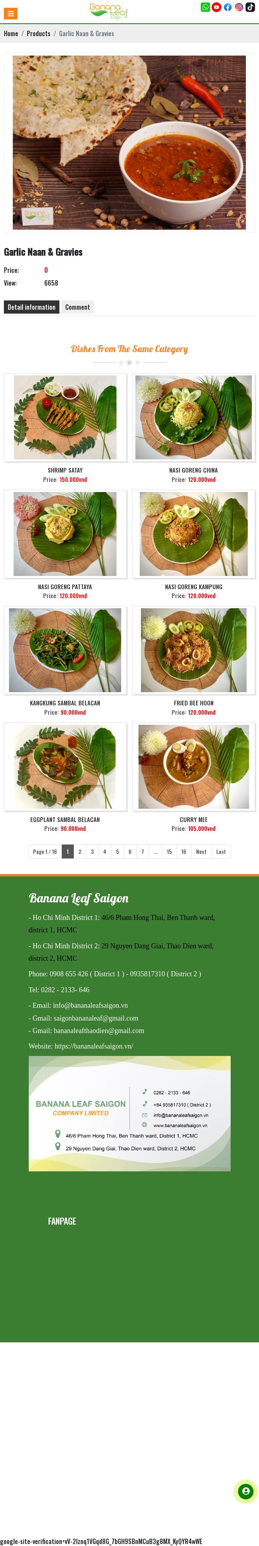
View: (10, 283)
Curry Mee (194, 819)
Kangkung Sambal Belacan (65, 702)
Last (221, 851)
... (155, 851)
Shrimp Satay (65, 470)
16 (183, 851)
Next (201, 851)
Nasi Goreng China (193, 470)
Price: (11, 270)
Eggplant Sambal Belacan (65, 819)
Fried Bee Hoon (194, 702)
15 (169, 851)
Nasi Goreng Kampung (193, 586)
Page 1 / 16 (45, 851)
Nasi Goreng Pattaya (65, 586)
